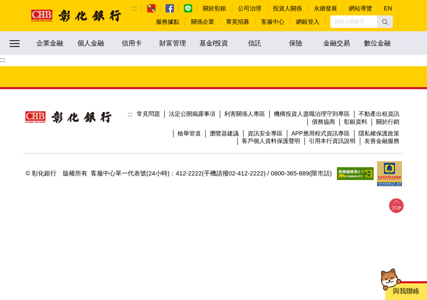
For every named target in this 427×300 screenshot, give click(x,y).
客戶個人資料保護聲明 (271, 141)
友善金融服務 (381, 141)
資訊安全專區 (265, 133)
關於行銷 (387, 121)
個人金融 (91, 43)
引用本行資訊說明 (332, 141)
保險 (295, 43)
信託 (254, 43)
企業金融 (50, 43)
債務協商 (323, 121)
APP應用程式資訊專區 (320, 133)
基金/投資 (213, 43)
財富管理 (172, 43)
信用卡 (132, 43)
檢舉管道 (189, 133)
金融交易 (336, 43)
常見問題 (148, 113)
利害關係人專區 (244, 113)
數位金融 (377, 43)
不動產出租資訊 (379, 113)
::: (134, 8)
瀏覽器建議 (224, 133)
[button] (385, 21)
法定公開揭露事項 (192, 113)
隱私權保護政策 (379, 133)
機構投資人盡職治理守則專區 (312, 113)
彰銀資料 (355, 121)
